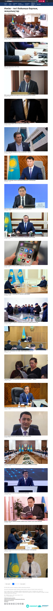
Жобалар (17, 1)
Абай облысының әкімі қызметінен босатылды (15, 407)
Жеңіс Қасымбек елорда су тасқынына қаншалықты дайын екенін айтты (21, 322)
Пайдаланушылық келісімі (9, 597)
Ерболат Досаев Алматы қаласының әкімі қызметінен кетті (18, 208)
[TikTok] (18, 603)
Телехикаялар (23, 1)
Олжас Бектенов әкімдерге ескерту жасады (14, 38)
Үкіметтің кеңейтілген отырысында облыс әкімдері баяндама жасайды (20, 464)
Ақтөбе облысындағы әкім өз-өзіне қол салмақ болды (16, 123)
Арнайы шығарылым (20, 4)
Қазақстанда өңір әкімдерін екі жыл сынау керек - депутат (17, 152)
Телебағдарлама (31, 1)
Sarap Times (10, 4)
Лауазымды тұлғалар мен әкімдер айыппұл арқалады (16, 492)
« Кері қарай (7, 583)
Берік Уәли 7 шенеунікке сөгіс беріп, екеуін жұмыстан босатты (18, 350)
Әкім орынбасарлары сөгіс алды (11, 66)
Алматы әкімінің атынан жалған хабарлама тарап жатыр (17, 265)
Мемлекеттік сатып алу (9, 600)
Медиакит (6, 601)
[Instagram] (9, 603)
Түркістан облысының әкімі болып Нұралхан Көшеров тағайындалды (20, 549)
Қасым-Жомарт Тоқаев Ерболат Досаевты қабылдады (17, 294)
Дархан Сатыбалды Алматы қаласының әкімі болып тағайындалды (20, 180)
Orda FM (37, 1)
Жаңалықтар (11, 1)
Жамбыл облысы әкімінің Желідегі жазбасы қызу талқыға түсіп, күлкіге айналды (23, 521)
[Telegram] (14, 603)
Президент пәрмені (27, 4)
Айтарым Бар (15, 4)
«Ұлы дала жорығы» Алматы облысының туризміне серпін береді (19, 237)
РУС (47, 1)
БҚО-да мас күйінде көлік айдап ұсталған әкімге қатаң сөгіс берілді (19, 95)
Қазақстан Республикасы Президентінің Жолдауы (14, 599)
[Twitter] (7, 603)
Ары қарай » (23, 583)
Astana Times (5, 4)
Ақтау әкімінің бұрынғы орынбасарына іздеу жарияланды (17, 436)
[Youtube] (16, 603)
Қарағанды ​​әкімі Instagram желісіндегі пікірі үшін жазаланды (18, 578)
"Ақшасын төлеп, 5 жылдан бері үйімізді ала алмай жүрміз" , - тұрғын (20, 379)
